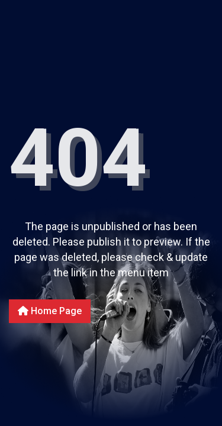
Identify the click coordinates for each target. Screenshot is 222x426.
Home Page (50, 311)
